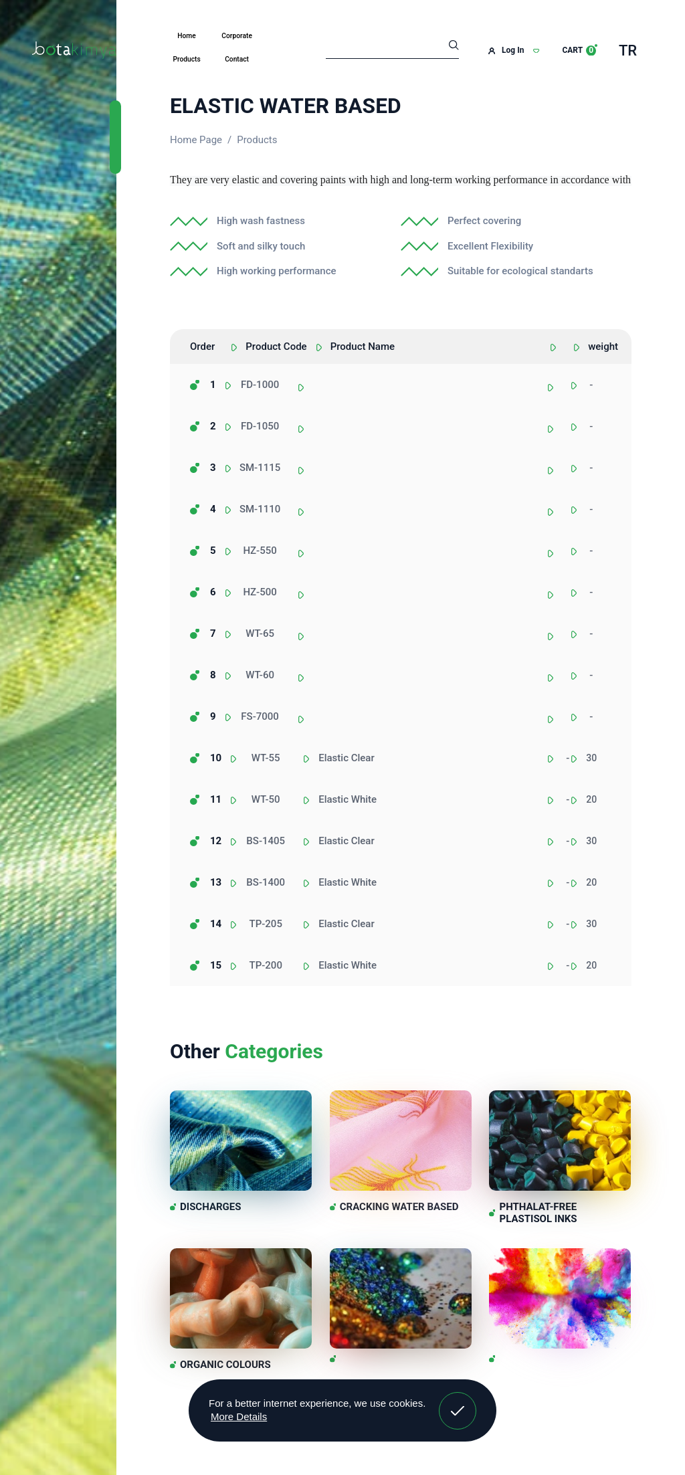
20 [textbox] (591, 799)
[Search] (392, 47)
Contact (237, 59)
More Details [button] (239, 1416)
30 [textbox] (591, 758)
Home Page (196, 140)
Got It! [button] (458, 1400)
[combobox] (571, 392)
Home (186, 35)
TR (628, 50)
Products (186, 59)
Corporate (236, 35)
